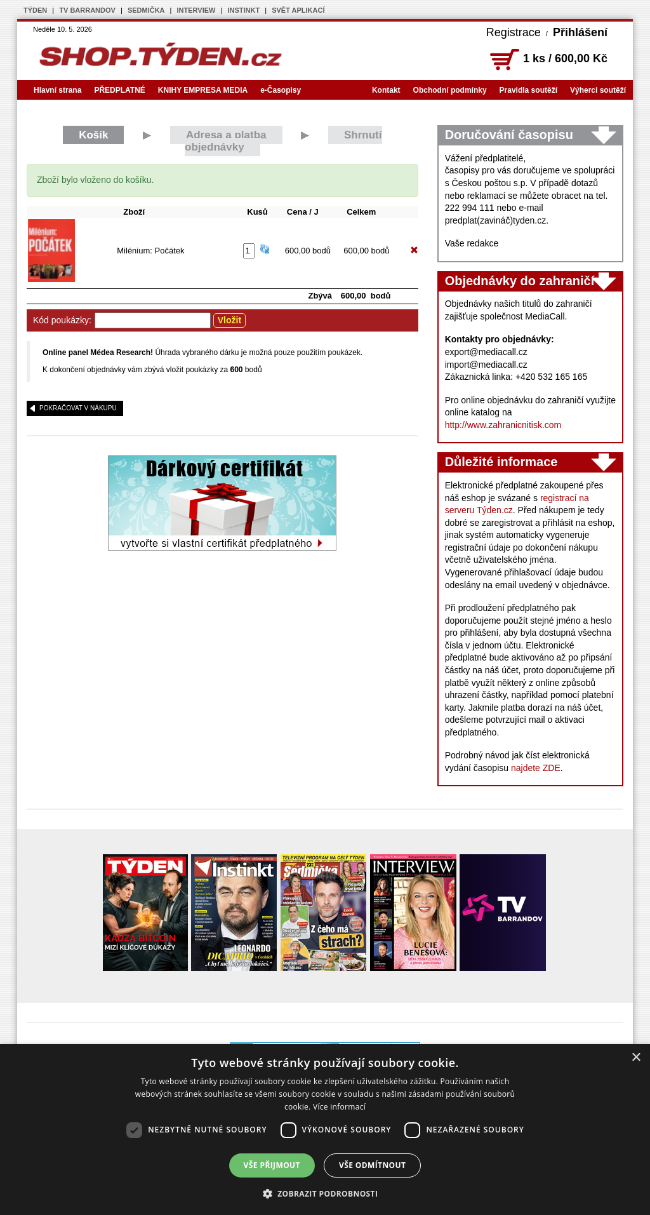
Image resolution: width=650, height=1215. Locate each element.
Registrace (513, 32)
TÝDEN (35, 10)
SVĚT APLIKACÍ (298, 10)
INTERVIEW (196, 10)
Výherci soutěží (598, 90)
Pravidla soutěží (528, 90)
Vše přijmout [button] (272, 1165)
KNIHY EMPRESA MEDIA (203, 90)
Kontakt (386, 90)
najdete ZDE (535, 768)
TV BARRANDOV (87, 10)
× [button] (635, 1058)
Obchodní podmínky (450, 90)
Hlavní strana (57, 90)
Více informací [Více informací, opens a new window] (339, 1106)
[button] (325, 1193)
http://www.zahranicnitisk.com (503, 425)
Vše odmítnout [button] (372, 1165)
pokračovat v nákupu (78, 408)
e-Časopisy (280, 90)
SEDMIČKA (146, 10)
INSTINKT (243, 10)
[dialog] (325, 1129)
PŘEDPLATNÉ (119, 90)
